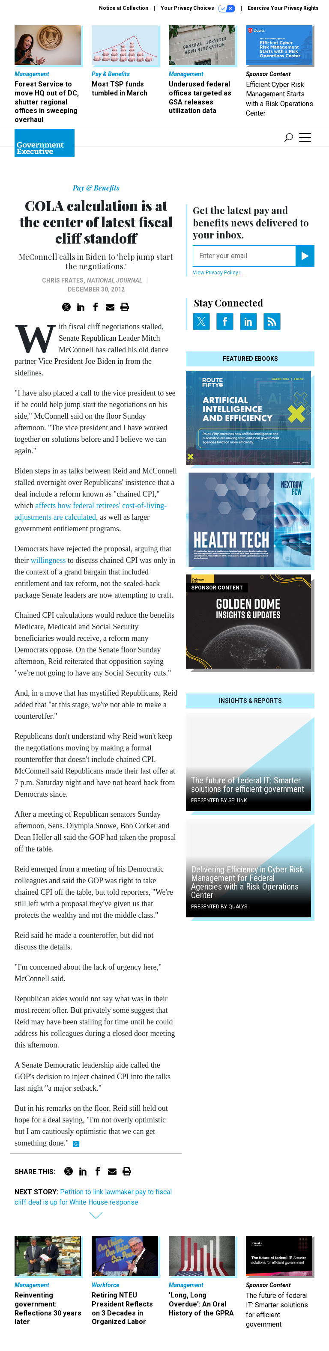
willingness (48, 560)
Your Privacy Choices (198, 8)
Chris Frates (63, 280)
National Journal (114, 280)
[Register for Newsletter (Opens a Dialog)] (305, 256)
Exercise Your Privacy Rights (283, 8)
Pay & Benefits (96, 187)
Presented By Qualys (219, 907)
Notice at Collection (123, 8)
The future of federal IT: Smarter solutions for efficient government (247, 784)
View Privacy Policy (217, 273)
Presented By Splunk (219, 800)
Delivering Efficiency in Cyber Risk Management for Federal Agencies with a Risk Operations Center (247, 882)
